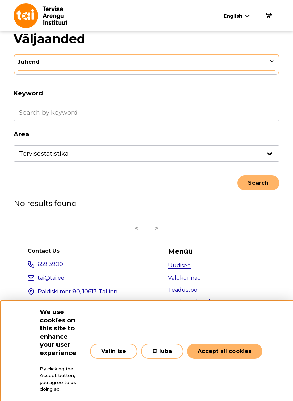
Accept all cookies (224, 351)
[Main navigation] (268, 15)
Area (21, 134)
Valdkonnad (184, 278)
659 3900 (50, 264)
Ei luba (162, 351)
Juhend (29, 62)
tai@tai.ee (51, 278)
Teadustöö (182, 290)
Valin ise (113, 351)
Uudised (179, 265)
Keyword (28, 93)
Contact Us (44, 251)
